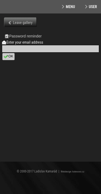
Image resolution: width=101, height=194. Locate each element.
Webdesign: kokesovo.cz (72, 171)
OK (8, 56)
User (93, 7)
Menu (70, 7)
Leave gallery (22, 22)
